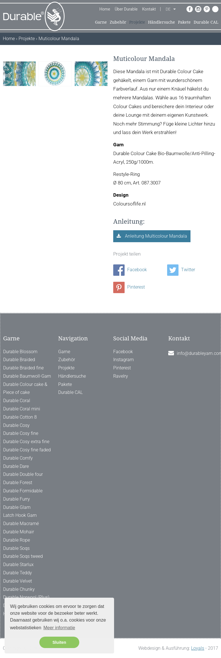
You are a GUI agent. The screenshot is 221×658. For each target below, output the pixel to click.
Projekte (137, 22)
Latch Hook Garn (20, 515)
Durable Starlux (18, 564)
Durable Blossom (20, 351)
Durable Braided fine (23, 368)
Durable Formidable (22, 490)
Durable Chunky (19, 589)
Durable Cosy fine (20, 433)
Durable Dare (16, 466)
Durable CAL (206, 22)
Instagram (123, 359)
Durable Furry (16, 499)
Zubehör (118, 22)
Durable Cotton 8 (20, 417)
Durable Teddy (17, 572)
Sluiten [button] (59, 642)
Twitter (181, 269)
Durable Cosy (16, 425)
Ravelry (120, 376)
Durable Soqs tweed (23, 556)
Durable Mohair (18, 531)
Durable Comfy (18, 458)
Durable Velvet (17, 581)
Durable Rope (16, 540)
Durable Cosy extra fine (26, 441)
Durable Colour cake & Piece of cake (25, 388)
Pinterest (129, 287)
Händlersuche (161, 22)
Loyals (197, 648)
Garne (101, 22)
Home (105, 9)
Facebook (130, 269)
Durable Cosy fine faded (27, 450)
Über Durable (126, 9)
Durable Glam (17, 507)
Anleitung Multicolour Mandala (155, 236)
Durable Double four (23, 474)
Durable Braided (19, 359)
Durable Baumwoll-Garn (27, 376)
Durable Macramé (21, 523)
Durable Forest (17, 482)
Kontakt (149, 9)
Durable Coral (16, 400)
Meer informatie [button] (59, 627)
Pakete (184, 22)
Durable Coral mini (21, 409)
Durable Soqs (16, 548)
